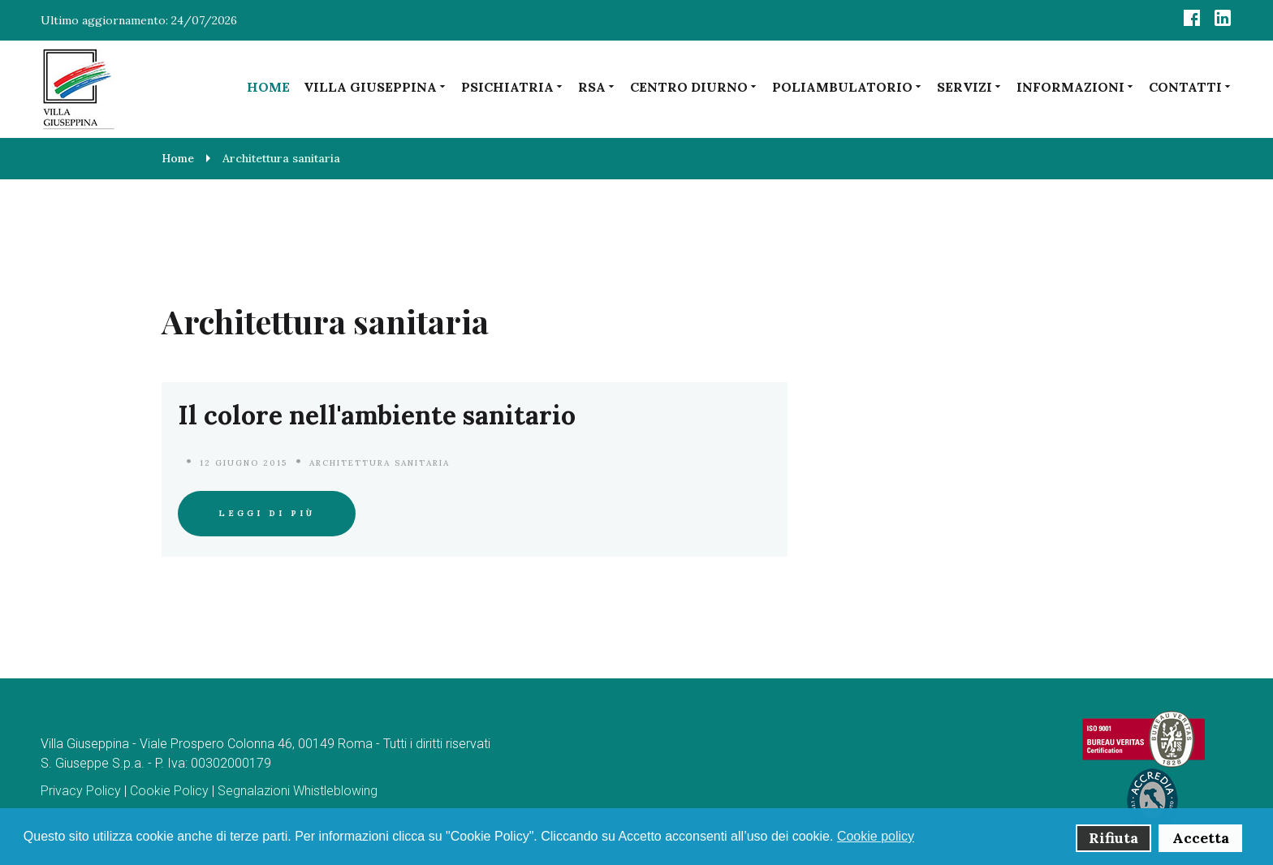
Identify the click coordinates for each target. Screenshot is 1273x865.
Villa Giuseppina (375, 86)
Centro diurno (694, 86)
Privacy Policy (81, 790)
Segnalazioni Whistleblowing (298, 790)
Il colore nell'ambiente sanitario (377, 415)
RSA (597, 86)
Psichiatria (512, 86)
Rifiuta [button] (1113, 837)
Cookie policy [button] (875, 836)
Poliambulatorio (847, 86)
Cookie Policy (169, 790)
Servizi (970, 86)
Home (268, 87)
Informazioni (1075, 86)
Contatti (1190, 86)
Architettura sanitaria (379, 463)
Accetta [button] (1200, 837)
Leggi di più (266, 513)
